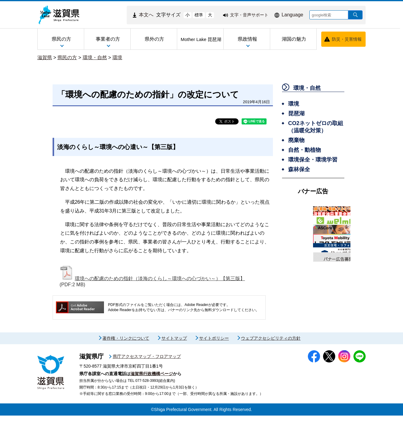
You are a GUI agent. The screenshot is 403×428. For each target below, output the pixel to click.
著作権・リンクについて (125, 350)
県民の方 (67, 57)
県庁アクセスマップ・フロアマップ (147, 368)
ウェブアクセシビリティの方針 (271, 350)
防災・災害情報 (347, 39)
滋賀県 (44, 57)
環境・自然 (95, 57)
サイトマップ (174, 350)
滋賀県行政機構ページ (151, 386)
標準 (199, 14)
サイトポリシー (214, 350)
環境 (117, 57)
